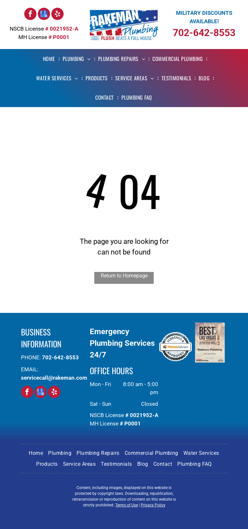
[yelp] (57, 15)
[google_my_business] (44, 15)
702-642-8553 (204, 32)
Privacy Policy (153, 505)
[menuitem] (50, 58)
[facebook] (30, 15)
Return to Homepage (124, 276)
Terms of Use (126, 505)
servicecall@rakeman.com (54, 377)
